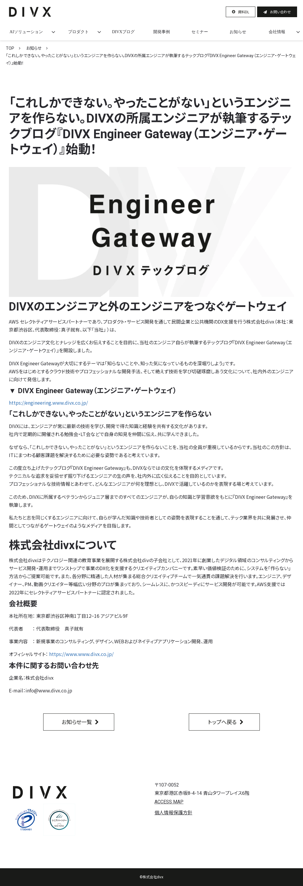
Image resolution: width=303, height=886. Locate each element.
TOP (10, 48)
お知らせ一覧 (77, 722)
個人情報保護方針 (173, 813)
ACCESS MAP (168, 802)
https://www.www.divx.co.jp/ (81, 653)
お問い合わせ (280, 11)
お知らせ (238, 32)
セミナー (199, 32)
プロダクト (78, 32)
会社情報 (277, 32)
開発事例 (161, 32)
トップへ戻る (222, 722)
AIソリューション (26, 32)
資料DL (243, 11)
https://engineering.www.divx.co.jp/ (48, 402)
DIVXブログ (123, 32)
